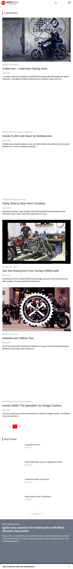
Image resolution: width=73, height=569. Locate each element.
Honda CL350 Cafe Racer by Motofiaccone (27, 136)
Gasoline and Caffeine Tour (18, 338)
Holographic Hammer (32, 445)
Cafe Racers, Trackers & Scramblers (17, 132)
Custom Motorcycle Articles (14, 199)
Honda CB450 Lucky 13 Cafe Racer (38, 497)
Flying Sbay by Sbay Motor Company (23, 203)
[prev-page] (4, 426)
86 (20, 426)
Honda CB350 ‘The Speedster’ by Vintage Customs (32, 405)
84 (9, 426)
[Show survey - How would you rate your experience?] (36, 566)
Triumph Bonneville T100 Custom (37, 479)
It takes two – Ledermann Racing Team (24, 68)
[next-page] (25, 426)
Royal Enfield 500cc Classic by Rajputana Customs (43, 462)
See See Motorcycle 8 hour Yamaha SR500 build (30, 270)
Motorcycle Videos (10, 64)
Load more (36, 514)
